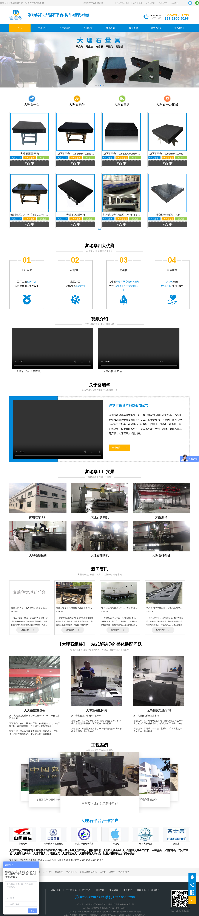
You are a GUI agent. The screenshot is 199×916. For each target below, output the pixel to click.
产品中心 (42, 28)
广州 (30, 860)
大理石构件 (150, 3)
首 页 (20, 28)
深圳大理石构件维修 (94, 3)
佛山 (49, 860)
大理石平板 (55, 890)
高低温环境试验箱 (88, 872)
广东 (25, 860)
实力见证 (88, 28)
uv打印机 (47, 872)
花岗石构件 (87, 860)
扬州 (59, 860)
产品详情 (29, 163)
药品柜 (103, 872)
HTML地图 (136, 912)
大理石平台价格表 (122, 3)
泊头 (44, 860)
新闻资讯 (156, 28)
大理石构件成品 (112, 371)
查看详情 (116, 447)
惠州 (16, 860)
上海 (63, 860)
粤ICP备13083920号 (124, 912)
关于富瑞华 (65, 28)
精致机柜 (59, 872)
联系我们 (179, 28)
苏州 (68, 860)
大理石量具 (137, 3)
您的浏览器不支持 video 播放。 (58, 429)
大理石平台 (163, 3)
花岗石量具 (98, 860)
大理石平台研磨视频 (28, 371)
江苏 (21, 860)
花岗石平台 (76, 860)
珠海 (54, 860)
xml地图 (174, 3)
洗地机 (112, 872)
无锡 (40, 860)
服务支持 (133, 28)
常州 (35, 860)
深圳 (11, 860)
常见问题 (111, 28)
